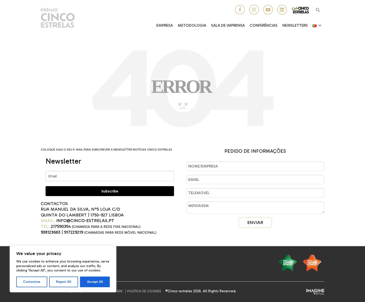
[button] (318, 10)
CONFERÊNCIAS (264, 25)
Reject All (63, 282)
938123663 (50, 232)
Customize (31, 282)
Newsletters (295, 25)
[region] (63, 269)
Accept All (95, 282)
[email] (110, 176)
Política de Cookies (144, 291)
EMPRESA (164, 25)
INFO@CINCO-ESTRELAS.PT (85, 220)
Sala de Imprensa (228, 25)
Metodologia (192, 25)
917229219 (73, 232)
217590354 (61, 226)
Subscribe (109, 191)
